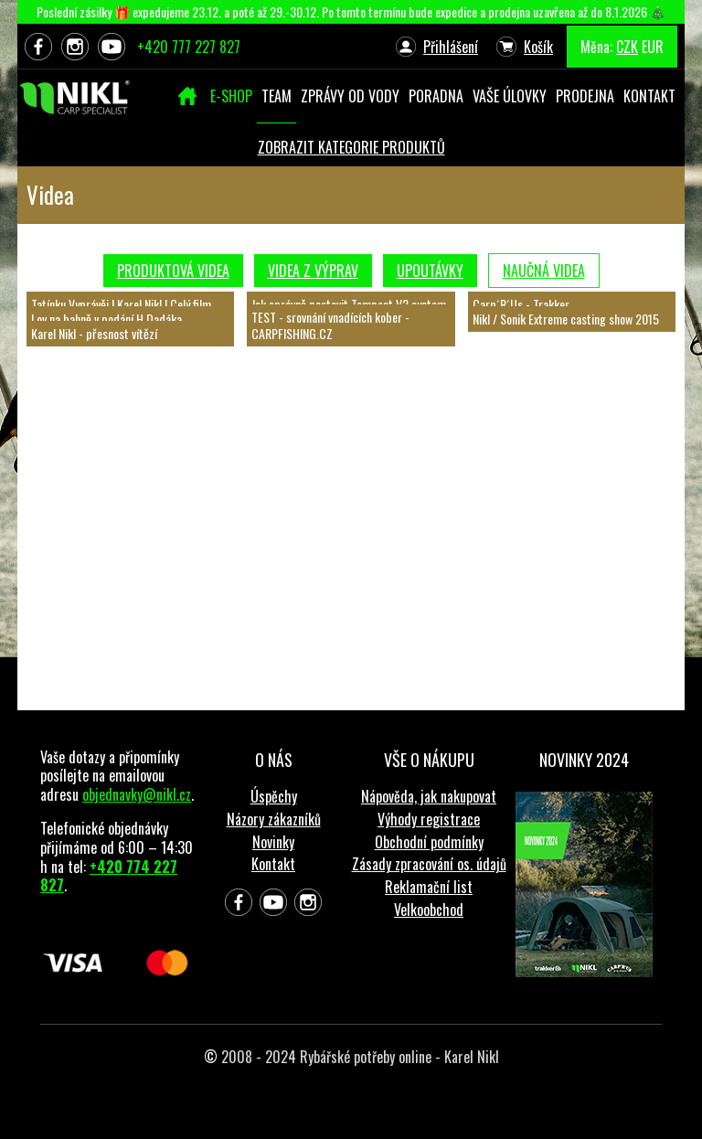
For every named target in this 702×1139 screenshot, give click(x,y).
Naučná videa (544, 271)
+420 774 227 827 (108, 876)
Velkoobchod (428, 910)
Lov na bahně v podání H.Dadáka (106, 318)
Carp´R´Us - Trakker (521, 304)
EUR (653, 47)
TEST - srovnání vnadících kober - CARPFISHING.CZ (330, 325)
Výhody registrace (429, 819)
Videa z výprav (313, 271)
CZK (627, 47)
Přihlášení (450, 47)
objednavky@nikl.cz (136, 794)
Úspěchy (273, 796)
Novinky (273, 842)
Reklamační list (429, 887)
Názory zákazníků (274, 819)
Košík (538, 47)
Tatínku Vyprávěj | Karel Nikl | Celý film (121, 304)
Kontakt (273, 864)
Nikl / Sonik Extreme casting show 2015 (566, 318)
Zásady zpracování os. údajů (429, 864)
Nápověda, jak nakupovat (428, 796)
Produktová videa (173, 271)
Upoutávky (430, 271)
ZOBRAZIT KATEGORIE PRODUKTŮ (351, 147)
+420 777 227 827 (188, 47)
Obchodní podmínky (429, 842)
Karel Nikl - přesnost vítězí (94, 333)
